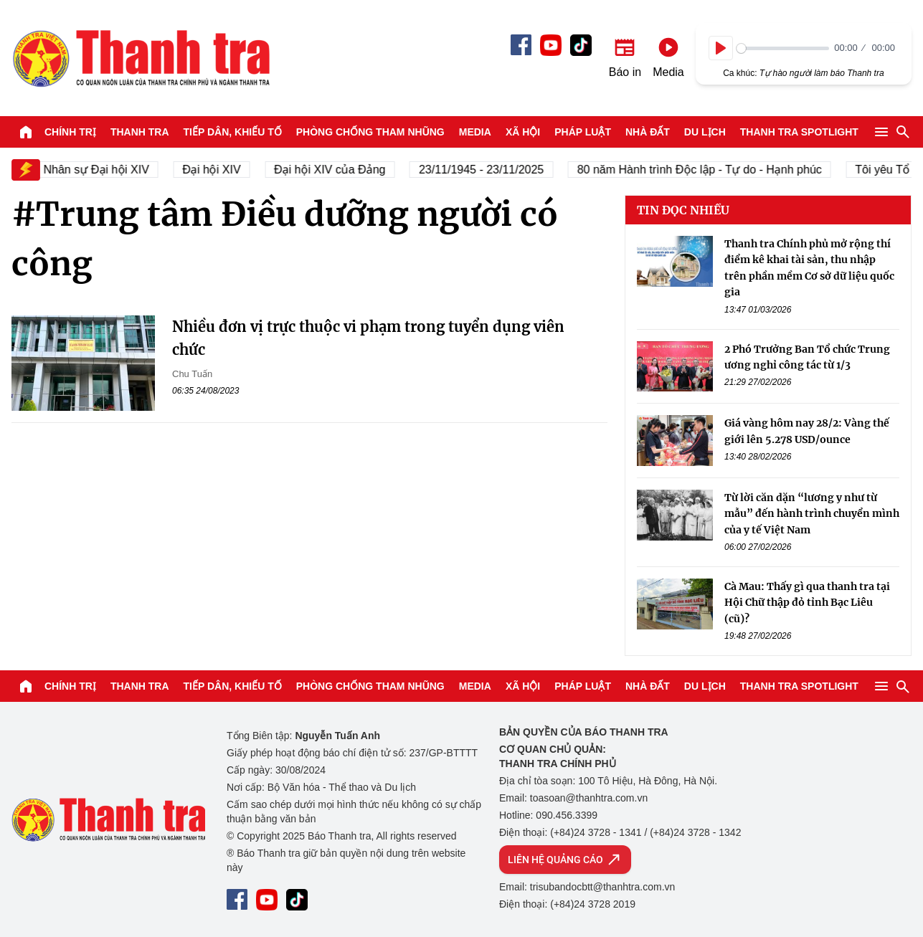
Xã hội (523, 132)
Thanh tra (139, 132)
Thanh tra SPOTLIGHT (799, 132)
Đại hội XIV (230, 169)
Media (475, 132)
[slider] (783, 48)
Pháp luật (582, 132)
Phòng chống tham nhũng (370, 132)
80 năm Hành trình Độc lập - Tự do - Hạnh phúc (717, 169)
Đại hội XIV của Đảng (348, 169)
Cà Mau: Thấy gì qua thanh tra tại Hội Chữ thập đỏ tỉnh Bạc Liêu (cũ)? (807, 602)
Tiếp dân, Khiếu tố (233, 132)
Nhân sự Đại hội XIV (114, 169)
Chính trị (70, 132)
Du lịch (705, 132)
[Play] (721, 48)
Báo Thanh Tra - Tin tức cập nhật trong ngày (140, 58)
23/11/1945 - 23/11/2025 (499, 169)
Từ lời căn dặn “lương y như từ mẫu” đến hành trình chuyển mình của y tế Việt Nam (811, 513)
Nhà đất (647, 132)
